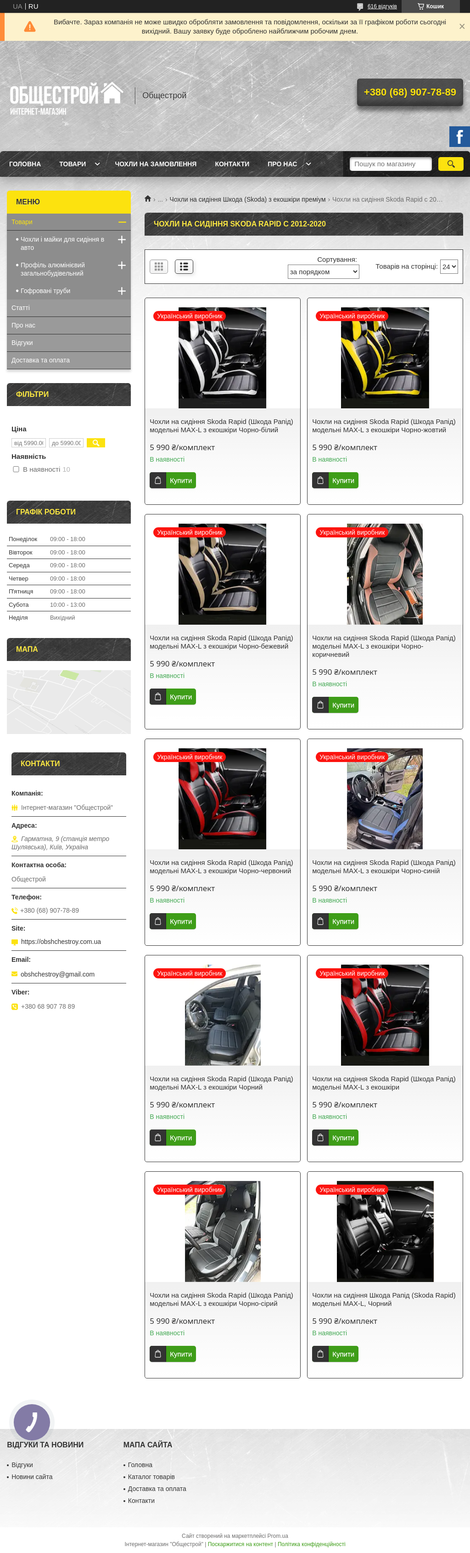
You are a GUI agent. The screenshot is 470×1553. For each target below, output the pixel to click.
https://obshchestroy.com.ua (61, 941)
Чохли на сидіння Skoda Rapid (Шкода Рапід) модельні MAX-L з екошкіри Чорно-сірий (221, 1299)
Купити (181, 480)
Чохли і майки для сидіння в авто (62, 243)
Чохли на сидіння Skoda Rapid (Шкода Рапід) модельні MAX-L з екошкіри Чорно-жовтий (383, 426)
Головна (25, 164)
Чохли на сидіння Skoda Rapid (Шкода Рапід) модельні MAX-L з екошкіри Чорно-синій (383, 866)
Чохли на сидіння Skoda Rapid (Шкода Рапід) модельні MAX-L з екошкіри (383, 1083)
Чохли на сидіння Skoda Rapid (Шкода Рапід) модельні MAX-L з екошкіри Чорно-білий (221, 426)
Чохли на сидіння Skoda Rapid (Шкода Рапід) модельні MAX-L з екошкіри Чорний (221, 1083)
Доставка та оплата (40, 360)
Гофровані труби (45, 290)
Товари (72, 164)
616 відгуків (382, 6)
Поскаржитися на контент (240, 1544)
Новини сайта (31, 1476)
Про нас (282, 164)
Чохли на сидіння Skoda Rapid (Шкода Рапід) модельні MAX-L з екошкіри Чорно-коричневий (383, 646)
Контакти (232, 164)
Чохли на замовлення (155, 164)
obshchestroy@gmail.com (58, 974)
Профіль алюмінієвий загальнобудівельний (53, 269)
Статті (20, 307)
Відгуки (22, 342)
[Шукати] (451, 164)
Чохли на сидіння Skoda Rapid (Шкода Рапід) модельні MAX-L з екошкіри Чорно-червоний (221, 866)
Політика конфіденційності (312, 1544)
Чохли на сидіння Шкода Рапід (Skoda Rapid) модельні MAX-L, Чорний (383, 1299)
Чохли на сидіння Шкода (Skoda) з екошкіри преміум (248, 199)
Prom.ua (278, 1536)
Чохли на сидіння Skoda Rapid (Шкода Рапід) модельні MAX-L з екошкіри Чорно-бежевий (221, 642)
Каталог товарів (151, 1476)
